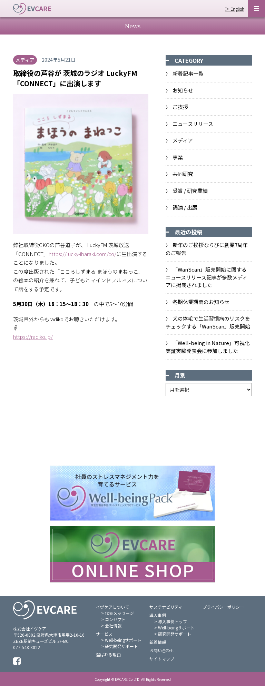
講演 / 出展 (185, 207)
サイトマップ (161, 659)
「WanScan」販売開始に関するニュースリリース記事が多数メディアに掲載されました (206, 277)
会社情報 (113, 625)
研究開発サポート (121, 646)
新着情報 (157, 642)
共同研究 (183, 173)
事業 (178, 157)
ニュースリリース (193, 123)
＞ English (234, 9)
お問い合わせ (161, 650)
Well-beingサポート (123, 640)
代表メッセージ (119, 613)
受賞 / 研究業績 (190, 190)
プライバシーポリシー (223, 607)
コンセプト (115, 619)
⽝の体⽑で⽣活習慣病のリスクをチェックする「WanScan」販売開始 (208, 322)
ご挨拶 (180, 106)
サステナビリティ (165, 607)
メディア (183, 140)
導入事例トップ (172, 621)
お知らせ (183, 90)
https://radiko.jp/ (33, 336)
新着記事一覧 (188, 73)
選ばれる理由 (108, 654)
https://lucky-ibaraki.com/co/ (82, 253)
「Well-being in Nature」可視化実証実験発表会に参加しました (208, 346)
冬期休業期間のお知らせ (201, 301)
